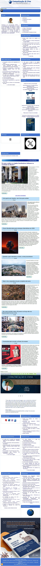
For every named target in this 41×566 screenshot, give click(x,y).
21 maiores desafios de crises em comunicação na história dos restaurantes (31, 464)
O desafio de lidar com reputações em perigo (11, 63)
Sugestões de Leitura (27, 19)
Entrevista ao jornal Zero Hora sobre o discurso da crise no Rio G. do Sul (31, 491)
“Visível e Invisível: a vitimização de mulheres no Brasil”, (19, 364)
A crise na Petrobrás (7, 77)
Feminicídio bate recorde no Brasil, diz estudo (15, 341)
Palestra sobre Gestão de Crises (29, 423)
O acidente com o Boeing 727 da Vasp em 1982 (31, 454)
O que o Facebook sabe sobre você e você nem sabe (31, 54)
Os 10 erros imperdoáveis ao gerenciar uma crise (11, 81)
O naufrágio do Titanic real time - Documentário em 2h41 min (11, 497)
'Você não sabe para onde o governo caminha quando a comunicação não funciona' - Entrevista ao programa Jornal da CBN (31, 480)
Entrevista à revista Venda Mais (29, 484)
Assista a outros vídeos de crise (10, 507)
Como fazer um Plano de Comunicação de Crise (11, 83)
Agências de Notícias (27, 29)
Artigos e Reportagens (27, 28)
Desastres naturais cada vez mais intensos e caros (11, 75)
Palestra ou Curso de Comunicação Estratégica (31, 425)
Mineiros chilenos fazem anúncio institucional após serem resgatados (11, 502)
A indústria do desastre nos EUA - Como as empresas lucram (11, 500)
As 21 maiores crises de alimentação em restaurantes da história (31, 456)
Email (14, 200)
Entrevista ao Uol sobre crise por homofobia (31, 493)
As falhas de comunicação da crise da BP (31, 42)
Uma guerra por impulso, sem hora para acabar (16, 198)
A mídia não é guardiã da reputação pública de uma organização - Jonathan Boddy (11, 440)
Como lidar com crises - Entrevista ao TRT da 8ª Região (31, 495)
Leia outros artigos (11, 84)
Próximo (31, 373)
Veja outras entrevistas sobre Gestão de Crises (31, 502)
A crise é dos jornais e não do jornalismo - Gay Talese (11, 443)
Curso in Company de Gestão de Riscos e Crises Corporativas (31, 431)
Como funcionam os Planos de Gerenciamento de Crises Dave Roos (11, 66)
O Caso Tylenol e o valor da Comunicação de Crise (31, 440)
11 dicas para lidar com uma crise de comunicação (31, 45)
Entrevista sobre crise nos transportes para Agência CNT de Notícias (31, 486)
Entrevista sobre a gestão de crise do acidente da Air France (31, 488)
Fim (35, 373)
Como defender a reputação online (10, 64)
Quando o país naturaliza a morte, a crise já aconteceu (18, 256)
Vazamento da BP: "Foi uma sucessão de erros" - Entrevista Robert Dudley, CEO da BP (11, 446)
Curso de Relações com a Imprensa (30, 427)
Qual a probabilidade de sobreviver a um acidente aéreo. (31, 466)
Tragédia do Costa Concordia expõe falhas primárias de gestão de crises (31, 47)
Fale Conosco (17, 559)
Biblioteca (25, 18)
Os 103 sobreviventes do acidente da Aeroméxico (31, 468)
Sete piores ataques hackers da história (30, 449)
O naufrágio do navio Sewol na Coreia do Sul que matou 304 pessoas (11, 483)
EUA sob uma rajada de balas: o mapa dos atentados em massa (31, 460)
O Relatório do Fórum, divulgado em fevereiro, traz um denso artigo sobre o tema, (28, 241)
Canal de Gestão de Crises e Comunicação (31, 419)
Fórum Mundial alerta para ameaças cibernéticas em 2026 (19, 228)
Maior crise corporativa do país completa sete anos (17, 281)
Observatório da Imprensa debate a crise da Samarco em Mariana (11, 492)
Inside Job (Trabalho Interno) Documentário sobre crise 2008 (11, 480)
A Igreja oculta (6, 476)
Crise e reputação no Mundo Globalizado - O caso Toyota (31, 41)
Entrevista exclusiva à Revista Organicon (31, 482)
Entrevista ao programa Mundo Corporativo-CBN (31, 422)
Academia (25, 20)
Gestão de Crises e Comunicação (30, 83)
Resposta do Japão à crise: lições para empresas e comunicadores (11, 73)
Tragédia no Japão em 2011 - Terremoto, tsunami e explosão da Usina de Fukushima (11, 505)
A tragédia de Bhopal (27, 444)
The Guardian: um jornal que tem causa (11, 450)
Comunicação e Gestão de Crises (29, 32)
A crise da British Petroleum (8, 78)
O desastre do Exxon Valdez (28, 445)
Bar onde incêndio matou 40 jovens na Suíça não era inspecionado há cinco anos (17, 312)
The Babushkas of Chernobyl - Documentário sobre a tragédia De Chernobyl (11, 488)
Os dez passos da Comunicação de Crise (11, 71)
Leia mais (31, 56)
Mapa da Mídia (26, 30)
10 (27, 373)
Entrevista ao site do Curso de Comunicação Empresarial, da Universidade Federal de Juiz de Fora (31, 498)
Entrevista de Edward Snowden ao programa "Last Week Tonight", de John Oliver (11, 485)
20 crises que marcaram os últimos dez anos (31, 448)
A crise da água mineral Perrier (29, 458)
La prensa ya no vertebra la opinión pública (11, 449)
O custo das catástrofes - (9, 75)
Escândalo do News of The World (29, 443)
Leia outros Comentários (20, 195)
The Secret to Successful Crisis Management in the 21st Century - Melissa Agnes (11, 494)
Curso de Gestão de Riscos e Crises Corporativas (31, 429)
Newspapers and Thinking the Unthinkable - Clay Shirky (11, 453)
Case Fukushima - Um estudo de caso (30, 450)
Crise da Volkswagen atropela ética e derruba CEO (31, 52)
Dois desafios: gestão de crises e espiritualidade (31, 50)
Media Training (26, 433)
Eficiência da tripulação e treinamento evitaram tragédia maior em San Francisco (11, 69)
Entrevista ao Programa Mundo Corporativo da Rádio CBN (31, 477)
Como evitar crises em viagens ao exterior (31, 39)
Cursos (25, 22)
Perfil (25, 559)
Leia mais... (4, 193)
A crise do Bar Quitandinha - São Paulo (30, 461)
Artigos (22, 559)
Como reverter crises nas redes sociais (30, 452)
